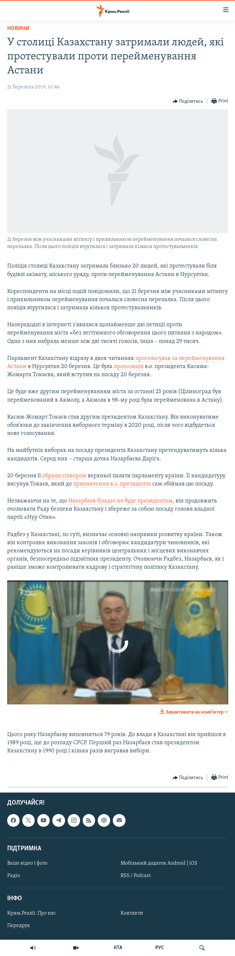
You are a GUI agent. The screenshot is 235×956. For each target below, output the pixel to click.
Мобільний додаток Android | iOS (159, 863)
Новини (18, 28)
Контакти (132, 913)
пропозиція (128, 366)
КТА (118, 947)
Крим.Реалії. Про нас (31, 913)
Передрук (18, 925)
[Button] (188, 101)
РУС (159, 947)
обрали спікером (64, 476)
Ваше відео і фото (27, 863)
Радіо (13, 875)
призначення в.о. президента (112, 484)
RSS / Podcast (136, 875)
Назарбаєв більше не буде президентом (120, 501)
